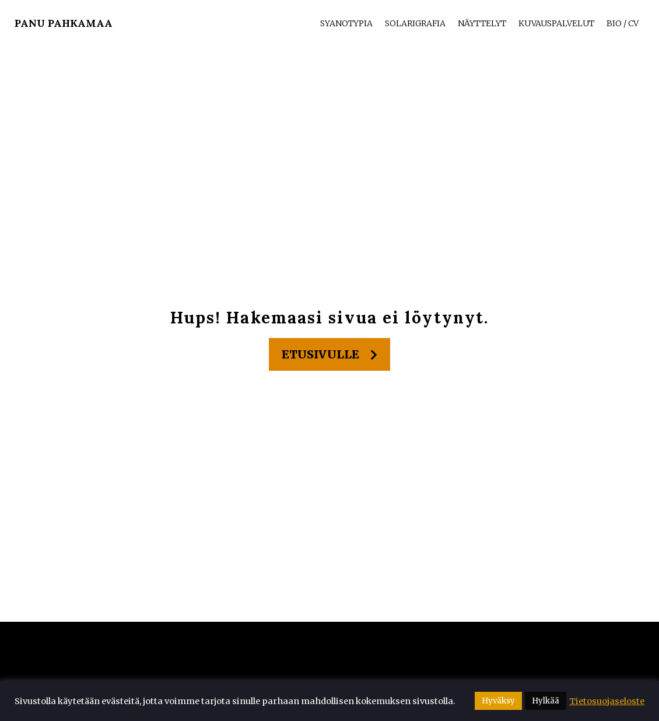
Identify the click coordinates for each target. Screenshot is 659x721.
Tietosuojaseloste (606, 701)
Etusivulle (329, 354)
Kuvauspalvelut (556, 23)
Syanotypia (346, 23)
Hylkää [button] (545, 701)
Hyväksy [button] (498, 701)
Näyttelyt (482, 23)
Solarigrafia (415, 23)
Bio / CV (623, 23)
